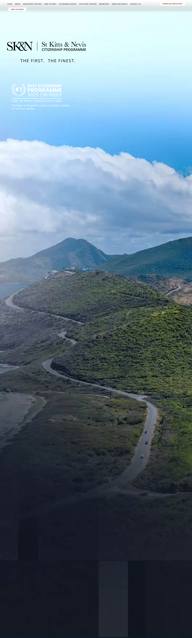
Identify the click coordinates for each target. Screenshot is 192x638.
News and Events (120, 4)
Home (9, 4)
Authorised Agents (68, 4)
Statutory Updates (88, 4)
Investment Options (32, 4)
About (18, 4)
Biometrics (104, 4)
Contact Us (135, 4)
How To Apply (50, 4)
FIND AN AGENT (17, 9)
